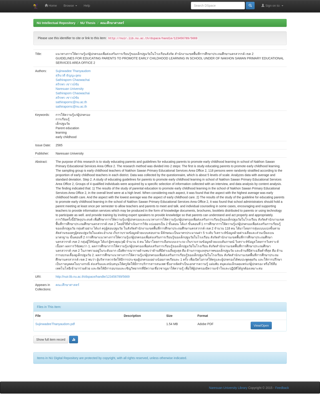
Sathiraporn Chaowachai (73, 80)
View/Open (261, 325)
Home (51, 5)
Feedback (282, 388)
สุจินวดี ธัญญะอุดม (68, 75)
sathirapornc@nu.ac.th (71, 102)
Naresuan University (70, 88)
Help (87, 5)
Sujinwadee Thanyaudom (73, 71)
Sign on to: (272, 5)
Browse (70, 5)
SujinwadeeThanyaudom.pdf (55, 324)
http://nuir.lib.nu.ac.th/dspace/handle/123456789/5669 (93, 276)
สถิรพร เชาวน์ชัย (67, 84)
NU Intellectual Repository (56, 23)
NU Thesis (87, 23)
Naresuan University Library (228, 388)
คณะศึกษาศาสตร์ (112, 23)
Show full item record (50, 339)
